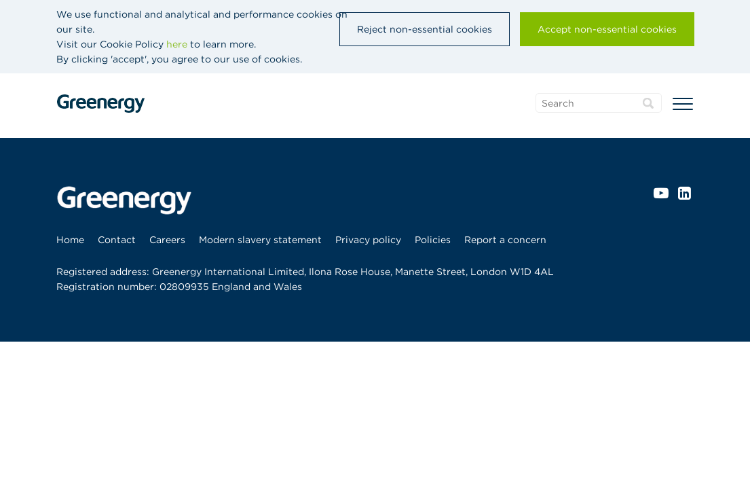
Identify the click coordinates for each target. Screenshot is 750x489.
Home (70, 240)
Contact (117, 240)
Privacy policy (368, 240)
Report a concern (505, 240)
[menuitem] (73, 239)
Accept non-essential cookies (607, 29)
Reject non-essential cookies (424, 29)
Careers (167, 240)
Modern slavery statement (260, 240)
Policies (433, 240)
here (176, 44)
